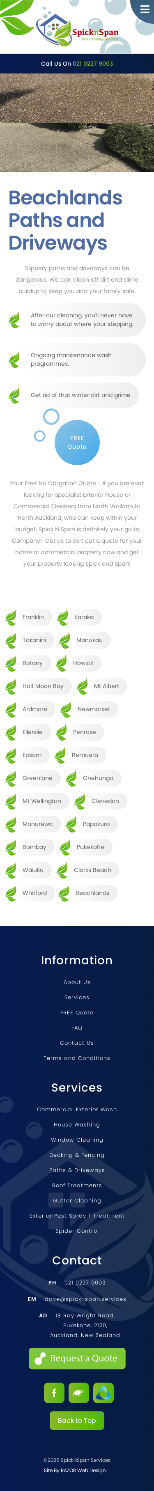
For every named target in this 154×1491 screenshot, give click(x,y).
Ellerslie (33, 732)
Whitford (35, 893)
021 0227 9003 (93, 64)
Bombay (34, 847)
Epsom (32, 755)
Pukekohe (90, 847)
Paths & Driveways (77, 1170)
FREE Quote (77, 1012)
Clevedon (105, 801)
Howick (83, 663)
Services (77, 997)
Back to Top (77, 1420)
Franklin (33, 617)
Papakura (96, 824)
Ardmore (35, 709)
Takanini (34, 640)
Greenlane (38, 778)
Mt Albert (106, 686)
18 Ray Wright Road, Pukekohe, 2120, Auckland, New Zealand (79, 1325)
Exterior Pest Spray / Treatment (77, 1216)
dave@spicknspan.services (77, 1299)
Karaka (84, 617)
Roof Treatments (77, 1185)
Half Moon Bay (43, 686)
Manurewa (38, 824)
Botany (33, 663)
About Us (77, 982)
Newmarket (94, 709)
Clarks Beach (92, 870)
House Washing (77, 1125)
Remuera (85, 755)
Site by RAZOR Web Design (75, 1470)
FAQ (77, 1028)
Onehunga (98, 778)
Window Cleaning (77, 1140)
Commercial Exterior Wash (77, 1109)
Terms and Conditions (77, 1058)
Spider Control (77, 1231)
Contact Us (77, 1043)
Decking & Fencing (77, 1155)
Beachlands (92, 893)
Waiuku (33, 870)
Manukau (89, 640)
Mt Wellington (42, 801)
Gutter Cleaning (77, 1200)
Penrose (84, 732)
